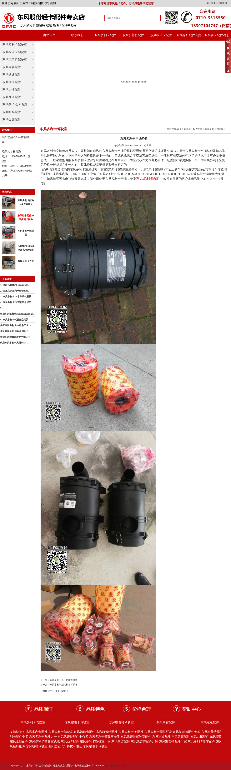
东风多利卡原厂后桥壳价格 (64, 680)
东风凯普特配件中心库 (73, 736)
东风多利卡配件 (105, 35)
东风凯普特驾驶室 (14, 59)
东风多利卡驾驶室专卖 (104, 736)
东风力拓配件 (11, 89)
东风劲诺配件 (11, 97)
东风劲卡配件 (70, 741)
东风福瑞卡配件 (161, 35)
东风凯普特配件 (133, 35)
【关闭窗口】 (62, 691)
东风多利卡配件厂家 (158, 731)
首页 (179, 129)
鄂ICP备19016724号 (115, 765)
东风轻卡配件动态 (216, 35)
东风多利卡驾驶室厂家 (95, 741)
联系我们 (222, 3)
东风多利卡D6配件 (131, 731)
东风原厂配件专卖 (189, 35)
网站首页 (49, 35)
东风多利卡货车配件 (201, 741)
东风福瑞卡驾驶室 (14, 52)
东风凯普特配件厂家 (144, 741)
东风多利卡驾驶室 (14, 44)
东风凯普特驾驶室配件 (136, 736)
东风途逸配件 (11, 74)
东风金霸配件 (11, 119)
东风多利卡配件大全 (43, 736)
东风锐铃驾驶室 (37, 746)
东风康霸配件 (11, 67)
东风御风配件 (11, 112)
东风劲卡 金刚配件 (15, 104)
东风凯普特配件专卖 (186, 731)
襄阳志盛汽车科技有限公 (65, 746)
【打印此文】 (47, 691)
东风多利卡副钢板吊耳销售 (64, 684)
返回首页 (211, 3)
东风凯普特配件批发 (215, 731)
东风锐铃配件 (11, 82)
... (16, 285)
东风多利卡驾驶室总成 (44, 741)
